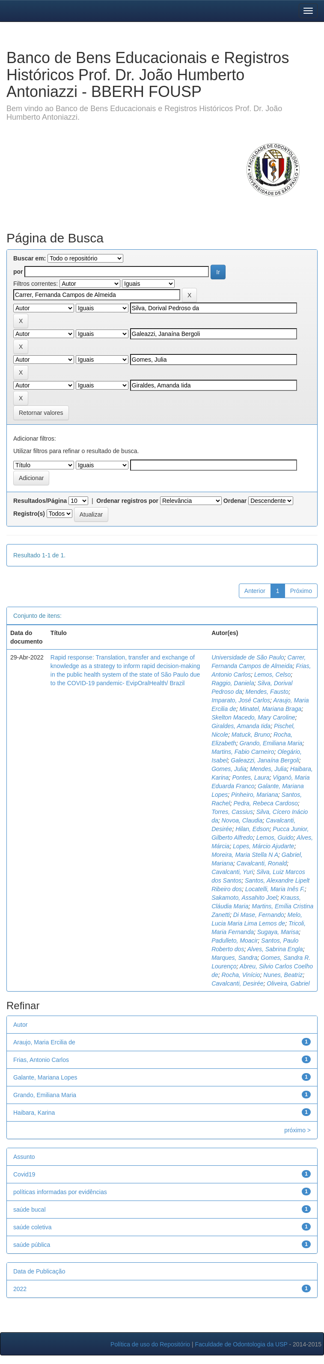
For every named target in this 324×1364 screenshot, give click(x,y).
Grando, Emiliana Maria (271, 743)
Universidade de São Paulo (247, 657)
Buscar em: (29, 258)
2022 (20, 1288)
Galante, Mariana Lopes (45, 1077)
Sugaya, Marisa (278, 931)
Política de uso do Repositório (150, 1344)
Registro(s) (29, 513)
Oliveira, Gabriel (288, 983)
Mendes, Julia (268, 768)
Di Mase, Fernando (258, 914)
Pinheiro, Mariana (254, 794)
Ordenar (235, 500)
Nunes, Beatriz (283, 974)
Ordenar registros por (127, 500)
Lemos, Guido (275, 837)
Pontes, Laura (250, 777)
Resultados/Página (40, 500)
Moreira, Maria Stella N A (244, 854)
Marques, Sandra (234, 957)
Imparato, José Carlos (240, 700)
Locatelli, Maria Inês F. (275, 889)
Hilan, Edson (252, 829)
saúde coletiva (32, 1227)
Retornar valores (41, 412)
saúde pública (31, 1244)
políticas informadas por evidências (60, 1192)
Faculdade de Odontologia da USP (241, 1344)
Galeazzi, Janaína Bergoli (265, 760)
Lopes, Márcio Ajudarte (263, 846)
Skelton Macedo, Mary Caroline (253, 717)
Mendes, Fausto (267, 691)
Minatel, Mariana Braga (271, 708)
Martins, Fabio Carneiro (242, 751)
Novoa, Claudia (242, 820)
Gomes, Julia (229, 768)
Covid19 (24, 1174)
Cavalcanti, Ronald (262, 863)
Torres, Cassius (232, 811)
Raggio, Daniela (232, 683)
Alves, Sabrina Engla (275, 949)
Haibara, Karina (34, 1112)
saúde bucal (29, 1209)
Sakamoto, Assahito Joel (244, 897)
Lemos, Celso (272, 674)
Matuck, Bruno (251, 734)
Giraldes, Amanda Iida (240, 726)
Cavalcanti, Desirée (237, 983)
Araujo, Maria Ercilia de (44, 1042)
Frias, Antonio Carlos (41, 1059)
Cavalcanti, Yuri (232, 871)
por (18, 271)
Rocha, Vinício (241, 974)
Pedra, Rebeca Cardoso (266, 803)
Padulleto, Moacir (234, 940)
